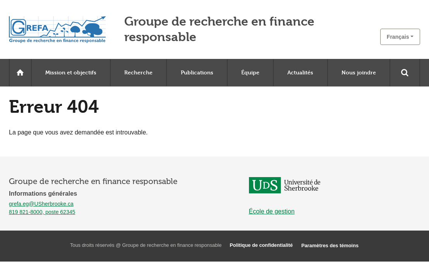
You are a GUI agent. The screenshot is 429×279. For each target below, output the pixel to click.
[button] (400, 37)
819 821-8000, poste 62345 (42, 212)
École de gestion (272, 211)
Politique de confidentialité (261, 245)
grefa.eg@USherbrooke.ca (41, 204)
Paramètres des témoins (330, 245)
